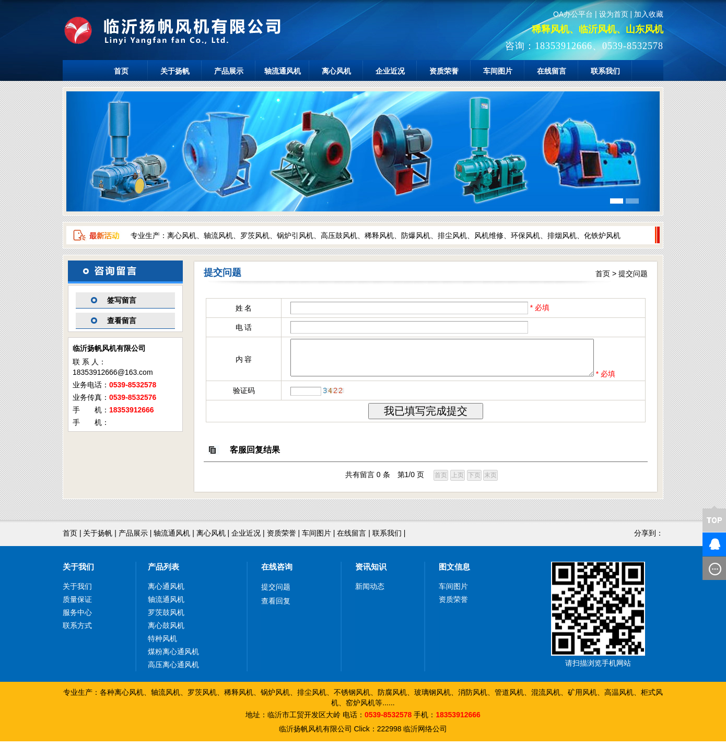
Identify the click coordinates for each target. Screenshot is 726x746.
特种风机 (162, 643)
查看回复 (275, 605)
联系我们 (605, 71)
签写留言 (121, 300)
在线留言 (551, 71)
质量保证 (77, 604)
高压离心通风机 (173, 669)
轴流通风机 (282, 71)
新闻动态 (369, 591)
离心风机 (336, 71)
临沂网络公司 (425, 733)
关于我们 (78, 571)
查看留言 (121, 320)
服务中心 (77, 617)
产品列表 (163, 571)
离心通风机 (166, 591)
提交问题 (633, 273)
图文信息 (454, 571)
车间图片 (497, 71)
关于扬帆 (175, 71)
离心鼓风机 (166, 630)
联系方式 (77, 630)
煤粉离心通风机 (173, 656)
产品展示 (228, 71)
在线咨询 (276, 571)
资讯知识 (371, 571)
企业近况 (390, 71)
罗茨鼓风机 (166, 617)
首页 (121, 71)
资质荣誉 (444, 71)
